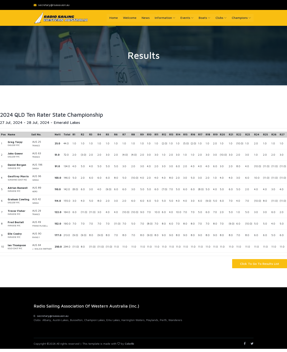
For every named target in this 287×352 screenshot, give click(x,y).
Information (163, 17)
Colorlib (129, 343)
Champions (240, 17)
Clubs (219, 17)
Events (185, 17)
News (146, 17)
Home (113, 17)
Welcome (129, 17)
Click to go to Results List (259, 263)
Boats (203, 17)
